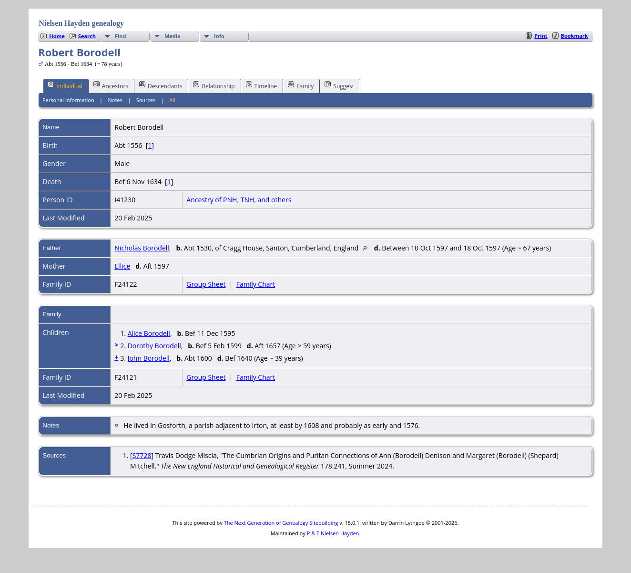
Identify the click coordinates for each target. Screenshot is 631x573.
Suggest (339, 85)
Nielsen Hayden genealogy (81, 23)
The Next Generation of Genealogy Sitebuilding (281, 522)
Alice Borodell (149, 333)
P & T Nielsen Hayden (333, 533)
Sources (146, 100)
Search (87, 36)
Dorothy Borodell (154, 345)
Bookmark (574, 35)
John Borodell (149, 358)
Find (120, 36)
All (172, 100)
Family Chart (255, 284)
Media (172, 36)
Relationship (213, 85)
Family (301, 85)
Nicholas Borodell (141, 247)
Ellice (122, 266)
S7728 (142, 455)
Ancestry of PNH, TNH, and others (238, 199)
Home (57, 36)
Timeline (261, 85)
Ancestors (110, 85)
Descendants (160, 85)
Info (219, 36)
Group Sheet (205, 284)
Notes (115, 100)
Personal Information (68, 100)
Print (540, 35)
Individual (65, 85)
